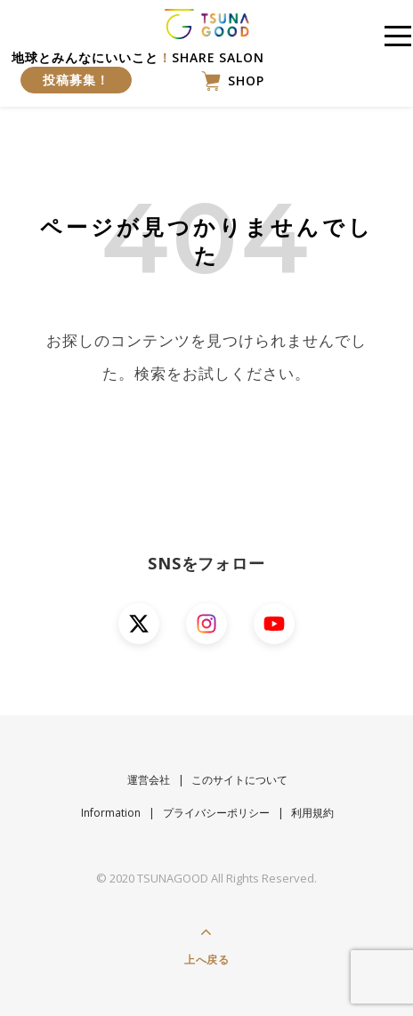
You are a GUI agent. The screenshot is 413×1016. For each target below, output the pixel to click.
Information (111, 812)
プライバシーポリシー (216, 812)
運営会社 (148, 779)
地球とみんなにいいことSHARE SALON (138, 71)
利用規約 (312, 812)
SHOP (232, 81)
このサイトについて (239, 779)
